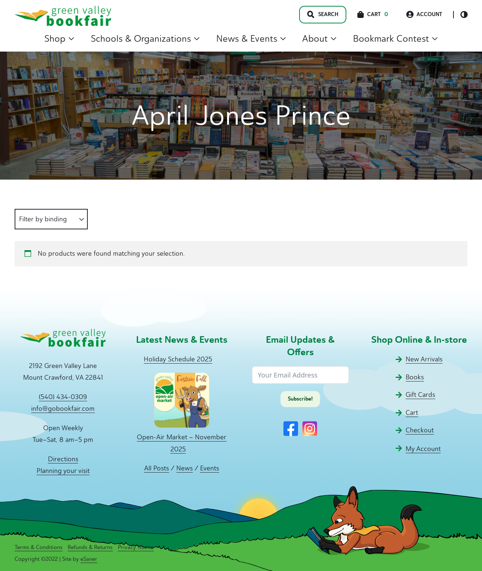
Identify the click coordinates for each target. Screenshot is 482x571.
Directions (63, 459)
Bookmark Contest (395, 38)
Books (415, 377)
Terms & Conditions (39, 547)
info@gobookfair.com (63, 409)
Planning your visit (63, 471)
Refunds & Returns (90, 547)
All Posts (156, 468)
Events (209, 468)
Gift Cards (420, 395)
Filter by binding (43, 219)
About (319, 38)
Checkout (420, 430)
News (184, 468)
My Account (423, 449)
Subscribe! (300, 398)
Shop (59, 38)
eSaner (88, 559)
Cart (412, 413)
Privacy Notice (136, 547)
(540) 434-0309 (63, 397)
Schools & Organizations (145, 38)
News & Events (251, 38)
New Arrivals (424, 359)
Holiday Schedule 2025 (178, 359)
